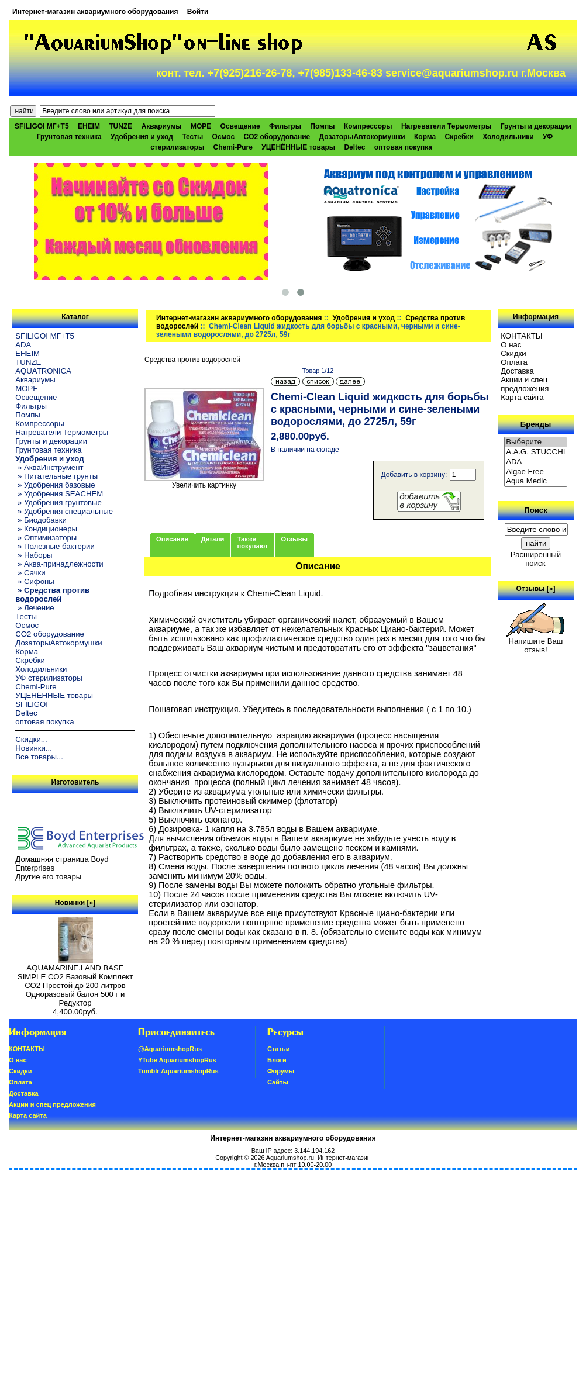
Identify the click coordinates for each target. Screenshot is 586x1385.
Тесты (192, 137)
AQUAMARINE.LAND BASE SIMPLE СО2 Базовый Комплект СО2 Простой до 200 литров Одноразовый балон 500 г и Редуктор (75, 981)
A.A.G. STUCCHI (536, 452)
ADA (23, 344)
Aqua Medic (536, 481)
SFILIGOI (31, 704)
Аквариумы (162, 126)
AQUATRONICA (43, 371)
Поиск (535, 510)
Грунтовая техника (69, 137)
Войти (198, 12)
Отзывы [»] (535, 589)
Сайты (277, 1082)
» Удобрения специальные (64, 511)
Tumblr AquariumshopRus (178, 1071)
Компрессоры (368, 126)
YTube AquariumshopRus (177, 1059)
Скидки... (31, 739)
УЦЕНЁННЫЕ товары (298, 147)
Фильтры (285, 126)
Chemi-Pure (233, 147)
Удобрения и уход (363, 318)
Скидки (513, 353)
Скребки (459, 137)
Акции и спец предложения (525, 384)
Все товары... (39, 756)
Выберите (536, 442)
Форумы (280, 1071)
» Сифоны (34, 581)
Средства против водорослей (192, 359)
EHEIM (89, 126)
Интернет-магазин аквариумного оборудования (95, 12)
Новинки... (33, 748)
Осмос (223, 137)
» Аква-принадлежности (59, 563)
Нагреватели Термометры (446, 126)
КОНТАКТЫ (521, 335)
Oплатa (514, 362)
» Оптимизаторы (46, 537)
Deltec (354, 147)
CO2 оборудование (277, 137)
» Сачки (30, 572)
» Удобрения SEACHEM (59, 493)
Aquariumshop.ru (290, 1157)
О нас (511, 344)
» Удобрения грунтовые (58, 502)
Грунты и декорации (536, 126)
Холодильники (508, 137)
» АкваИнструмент (49, 467)
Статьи (278, 1048)
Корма (425, 137)
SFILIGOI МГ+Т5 (41, 126)
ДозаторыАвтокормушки (362, 137)
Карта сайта (522, 397)
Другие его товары (48, 876)
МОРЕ (201, 126)
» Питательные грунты (56, 476)
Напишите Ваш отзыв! (535, 642)
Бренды (535, 424)
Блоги (277, 1059)
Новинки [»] (75, 903)
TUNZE (120, 126)
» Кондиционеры (46, 528)
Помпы (322, 126)
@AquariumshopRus (170, 1048)
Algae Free (536, 472)
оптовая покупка (403, 147)
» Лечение (34, 607)
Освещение (240, 126)
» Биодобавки (40, 520)
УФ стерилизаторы (48, 677)
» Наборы (33, 555)
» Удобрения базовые (55, 485)
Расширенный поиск (536, 559)
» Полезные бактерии (55, 546)
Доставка (517, 371)
